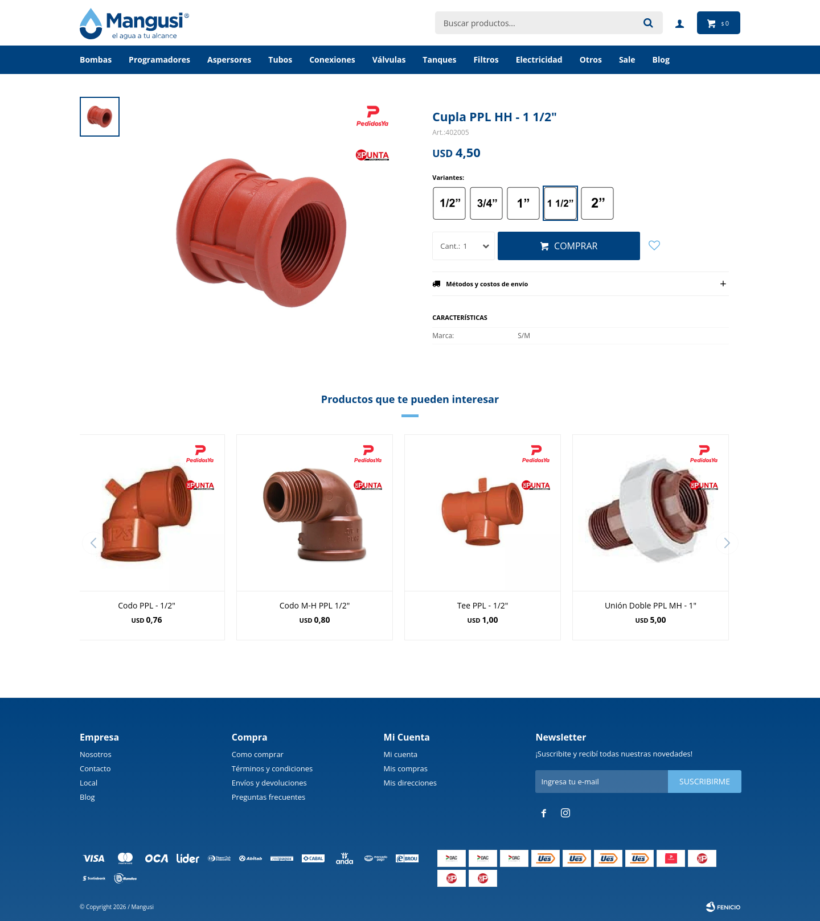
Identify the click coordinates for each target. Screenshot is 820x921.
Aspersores (229, 59)
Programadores (159, 59)
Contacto (95, 768)
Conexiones (332, 59)
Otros (591, 59)
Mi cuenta (401, 754)
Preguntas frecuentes (268, 797)
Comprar (575, 246)
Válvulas (389, 59)
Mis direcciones (410, 783)
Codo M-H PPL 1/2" (315, 605)
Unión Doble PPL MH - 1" (650, 605)
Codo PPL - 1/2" (146, 605)
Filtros (485, 59)
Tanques (439, 59)
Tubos (280, 59)
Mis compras (406, 768)
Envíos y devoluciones (269, 783)
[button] (727, 543)
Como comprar (258, 754)
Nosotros (96, 754)
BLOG (661, 59)
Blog (87, 797)
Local (88, 783)
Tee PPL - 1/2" (483, 605)
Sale (627, 59)
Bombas (96, 59)
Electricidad (539, 59)
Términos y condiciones (272, 768)
